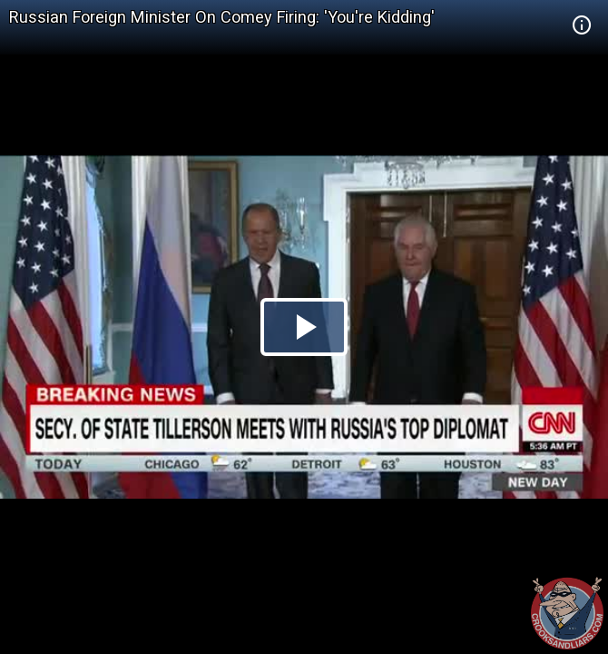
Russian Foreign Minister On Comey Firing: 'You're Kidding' (222, 16)
